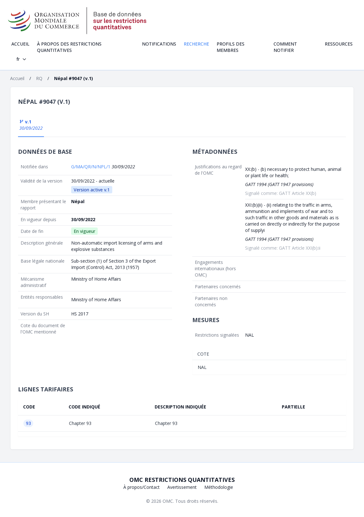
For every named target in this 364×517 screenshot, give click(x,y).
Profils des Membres (230, 47)
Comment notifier (285, 47)
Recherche (196, 44)
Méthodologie (218, 487)
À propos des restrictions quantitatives (69, 47)
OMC (168, 501)
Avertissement (182, 487)
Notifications (159, 44)
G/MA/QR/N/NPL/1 (91, 167)
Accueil (20, 44)
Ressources (339, 44)
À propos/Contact (141, 487)
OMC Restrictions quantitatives (182, 479)
